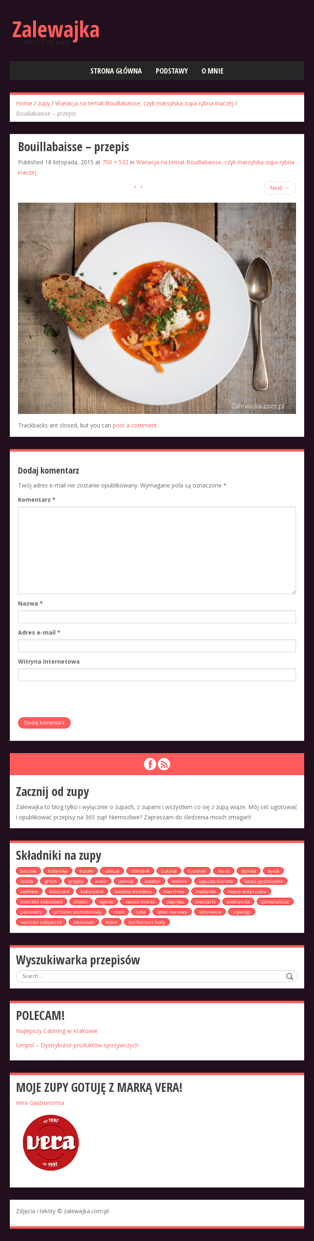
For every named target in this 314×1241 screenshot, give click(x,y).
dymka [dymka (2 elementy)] (248, 871)
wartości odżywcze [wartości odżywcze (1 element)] (41, 922)
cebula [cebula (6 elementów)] (112, 871)
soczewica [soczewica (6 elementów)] (210, 912)
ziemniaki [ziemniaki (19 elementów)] (83, 922)
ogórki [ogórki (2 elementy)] (106, 902)
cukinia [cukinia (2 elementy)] (169, 871)
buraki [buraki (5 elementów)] (86, 871)
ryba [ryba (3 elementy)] (141, 912)
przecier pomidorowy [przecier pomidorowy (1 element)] (78, 912)
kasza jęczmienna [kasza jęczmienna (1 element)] (263, 881)
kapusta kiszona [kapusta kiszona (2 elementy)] (216, 881)
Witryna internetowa (49, 661)
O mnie (213, 71)
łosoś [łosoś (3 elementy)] (111, 922)
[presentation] (80, 701)
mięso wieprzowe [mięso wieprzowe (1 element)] (247, 891)
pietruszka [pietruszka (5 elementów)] (238, 902)
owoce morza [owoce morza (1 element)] (140, 902)
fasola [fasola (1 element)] (26, 881)
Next (280, 188)
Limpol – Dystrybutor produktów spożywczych (77, 1045)
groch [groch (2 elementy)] (51, 881)
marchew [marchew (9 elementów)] (174, 891)
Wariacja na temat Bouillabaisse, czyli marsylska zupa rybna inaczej (144, 103)
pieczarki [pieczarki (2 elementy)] (205, 902)
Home (24, 103)
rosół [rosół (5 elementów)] (118, 912)
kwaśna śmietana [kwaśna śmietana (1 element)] (133, 891)
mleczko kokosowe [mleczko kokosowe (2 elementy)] (41, 902)
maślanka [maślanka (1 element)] (206, 891)
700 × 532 (115, 162)
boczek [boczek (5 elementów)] (28, 871)
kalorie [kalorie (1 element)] (179, 881)
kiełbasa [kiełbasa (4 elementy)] (29, 891)
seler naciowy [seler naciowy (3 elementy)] (172, 912)
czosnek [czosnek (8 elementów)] (197, 871)
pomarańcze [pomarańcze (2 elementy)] (275, 902)
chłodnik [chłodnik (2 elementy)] (140, 871)
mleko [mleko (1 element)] (81, 902)
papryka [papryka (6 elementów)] (175, 902)
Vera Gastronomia (40, 1103)
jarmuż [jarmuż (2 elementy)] (125, 881)
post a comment (135, 425)
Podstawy (172, 71)
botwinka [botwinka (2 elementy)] (58, 871)
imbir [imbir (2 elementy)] (101, 881)
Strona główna (116, 71)
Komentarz (37, 499)
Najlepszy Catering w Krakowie (57, 1031)
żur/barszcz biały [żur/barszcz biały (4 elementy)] (146, 922)
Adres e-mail (39, 632)
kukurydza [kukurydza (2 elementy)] (92, 891)
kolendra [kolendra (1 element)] (59, 891)
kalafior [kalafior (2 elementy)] (153, 881)
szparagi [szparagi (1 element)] (242, 912)
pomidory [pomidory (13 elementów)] (31, 912)
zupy (44, 103)
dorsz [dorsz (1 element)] (224, 871)
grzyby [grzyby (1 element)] (76, 881)
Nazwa (30, 603)
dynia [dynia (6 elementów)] (273, 871)
